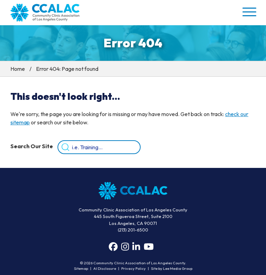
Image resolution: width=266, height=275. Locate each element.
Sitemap (82, 268)
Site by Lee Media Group (170, 268)
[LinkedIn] (136, 246)
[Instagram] (125, 246)
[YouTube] (149, 246)
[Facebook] (113, 246)
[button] (249, 12)
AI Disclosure (105, 268)
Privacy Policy (133, 268)
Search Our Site (31, 146)
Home (17, 68)
